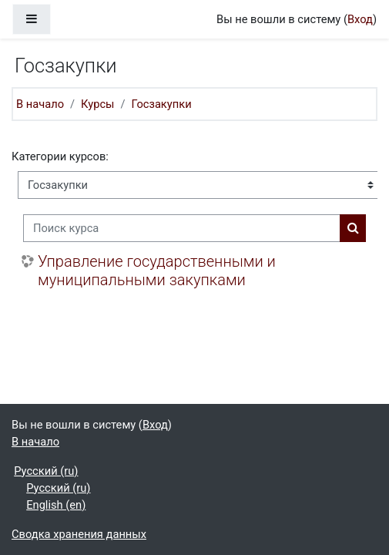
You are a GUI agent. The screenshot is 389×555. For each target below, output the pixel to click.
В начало (40, 104)
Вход (360, 19)
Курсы (97, 104)
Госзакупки (162, 104)
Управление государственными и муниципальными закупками (157, 270)
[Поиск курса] (181, 228)
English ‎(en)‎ (56, 505)
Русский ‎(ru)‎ (46, 471)
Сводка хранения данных (79, 534)
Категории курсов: (60, 156)
